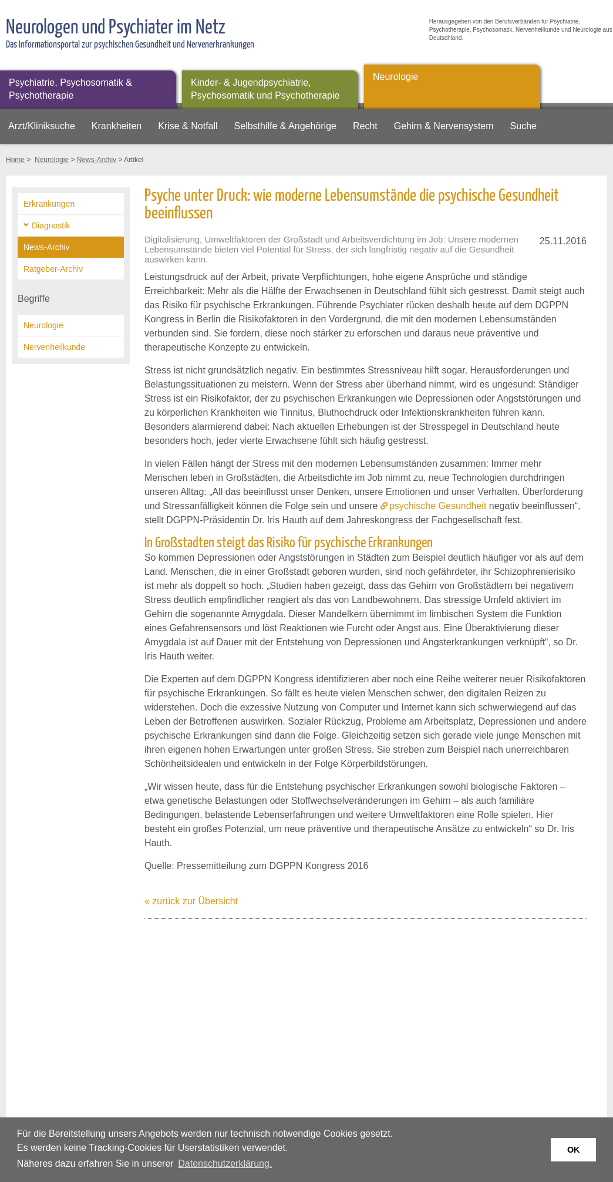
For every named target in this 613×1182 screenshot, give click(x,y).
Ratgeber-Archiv (53, 269)
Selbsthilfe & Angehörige (285, 126)
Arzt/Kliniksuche (41, 126)
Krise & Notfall (187, 126)
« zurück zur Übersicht (191, 901)
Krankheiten (117, 126)
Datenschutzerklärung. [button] (225, 1163)
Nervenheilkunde (54, 347)
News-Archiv (96, 160)
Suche (523, 126)
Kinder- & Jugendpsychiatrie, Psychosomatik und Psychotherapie (265, 89)
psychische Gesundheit (437, 506)
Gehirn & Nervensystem (444, 126)
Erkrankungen (49, 203)
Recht (365, 126)
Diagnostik (51, 225)
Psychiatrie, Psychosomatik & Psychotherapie (70, 89)
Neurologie (395, 77)
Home (15, 160)
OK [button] (573, 1149)
